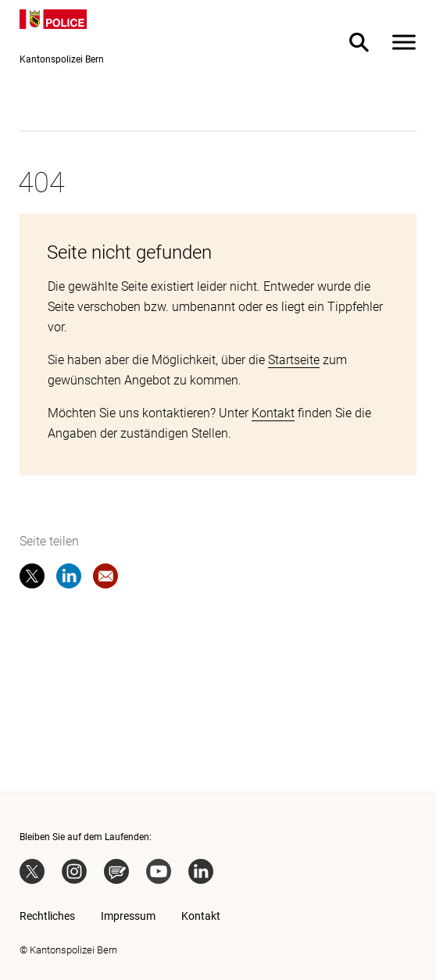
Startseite (294, 359)
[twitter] (32, 579)
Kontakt (273, 413)
